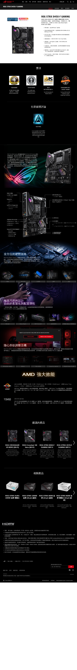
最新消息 (15, 570)
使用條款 (53, 580)
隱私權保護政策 (45, 580)
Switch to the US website (46, 336)
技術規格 (57, 8)
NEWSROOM (22, 570)
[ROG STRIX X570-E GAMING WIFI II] (64, 438)
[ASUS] (62, 2)
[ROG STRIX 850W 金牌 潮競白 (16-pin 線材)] (64, 491)
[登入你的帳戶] (70, 1)
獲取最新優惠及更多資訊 (56, 564)
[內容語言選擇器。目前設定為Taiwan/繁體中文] (7, 580)
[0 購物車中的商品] (73, 1)
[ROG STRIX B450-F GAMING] (27, 561)
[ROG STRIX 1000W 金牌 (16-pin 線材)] (30, 491)
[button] (71, 566)
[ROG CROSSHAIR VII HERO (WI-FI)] (12, 438)
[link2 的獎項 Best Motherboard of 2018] (48, 84)
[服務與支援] (45, 1)
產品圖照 (67, 8)
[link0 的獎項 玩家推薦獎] (14, 84)
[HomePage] (4, 561)
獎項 (62, 8)
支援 (73, 8)
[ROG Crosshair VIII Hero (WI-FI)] (30, 438)
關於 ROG (5, 570)
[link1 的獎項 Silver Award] (31, 84)
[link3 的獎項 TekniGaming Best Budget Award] (66, 85)
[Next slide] (74, 442)
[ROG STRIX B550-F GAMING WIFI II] (47, 438)
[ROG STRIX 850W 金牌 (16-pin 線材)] (47, 491)
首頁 (10, 570)
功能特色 (50, 8)
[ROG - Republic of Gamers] (8, 2)
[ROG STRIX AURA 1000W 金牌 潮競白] (12, 491)
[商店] (50, 1)
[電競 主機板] (10, 561)
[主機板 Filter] (17, 561)
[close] (59, 330)
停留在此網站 (30, 336)
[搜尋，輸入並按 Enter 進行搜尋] (68, 2)
